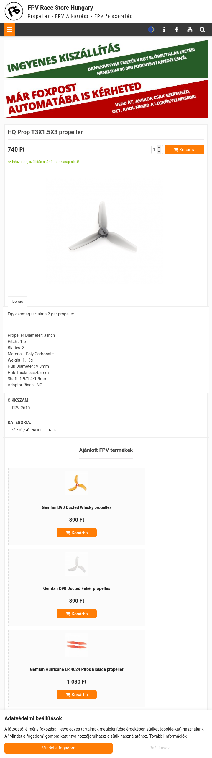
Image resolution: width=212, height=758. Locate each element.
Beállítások (51, 748)
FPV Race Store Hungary (68, 7)
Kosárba (187, 149)
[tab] (18, 301)
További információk (168, 736)
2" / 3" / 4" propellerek (35, 430)
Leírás (18, 301)
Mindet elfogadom (153, 748)
